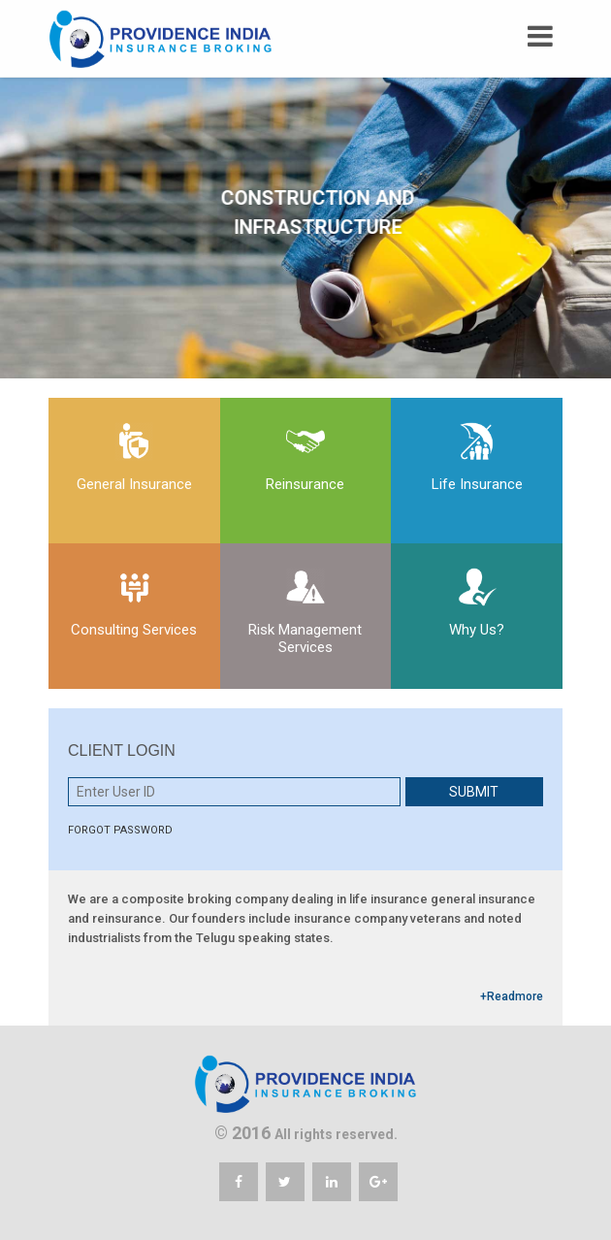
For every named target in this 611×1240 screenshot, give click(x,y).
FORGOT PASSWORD (120, 830)
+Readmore (511, 996)
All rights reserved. (336, 1134)
